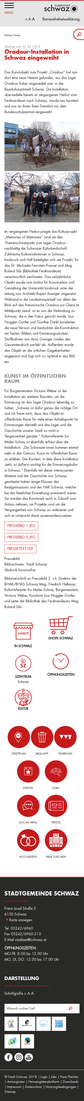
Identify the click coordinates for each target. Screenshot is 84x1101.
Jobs (56, 774)
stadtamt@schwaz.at (30, 940)
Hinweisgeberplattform (43, 1081)
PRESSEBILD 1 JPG (21, 526)
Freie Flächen (56, 843)
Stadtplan (19, 740)
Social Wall (28, 809)
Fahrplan (65, 740)
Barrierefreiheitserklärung (61, 19)
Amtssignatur (16, 1081)
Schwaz (22, 665)
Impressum (14, 1086)
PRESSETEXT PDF (20, 549)
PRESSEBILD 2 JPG (21, 537)
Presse (56, 809)
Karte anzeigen (20, 920)
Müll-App (42, 740)
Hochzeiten (28, 843)
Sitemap (9, 1091)
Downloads (70, 1081)
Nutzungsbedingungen (61, 1086)
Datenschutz (33, 1086)
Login (44, 1076)
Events (28, 774)
